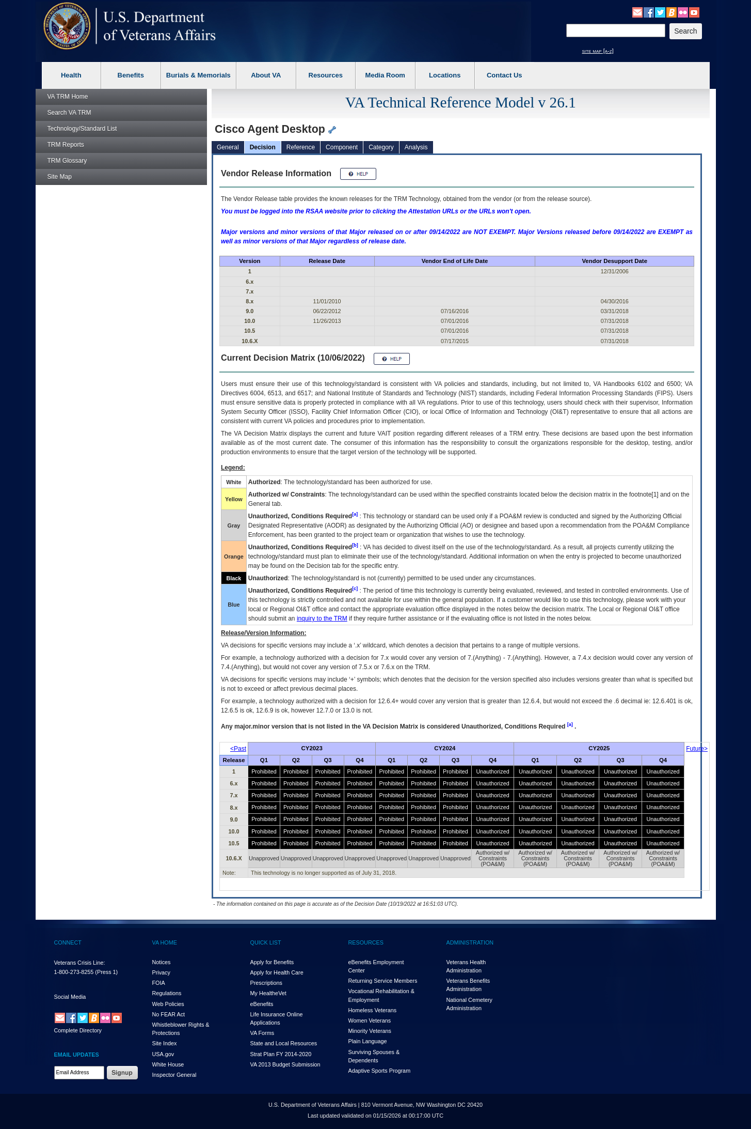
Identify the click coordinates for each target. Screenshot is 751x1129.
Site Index (164, 1043)
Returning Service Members (383, 981)
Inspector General (174, 1075)
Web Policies (168, 1004)
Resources (326, 75)
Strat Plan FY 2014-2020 (281, 1054)
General (228, 147)
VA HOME (164, 942)
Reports (65, 144)
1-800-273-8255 (74, 972)
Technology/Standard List (82, 128)
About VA (266, 75)
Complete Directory (78, 1030)
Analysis (416, 147)
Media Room (385, 75)
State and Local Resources (283, 1043)
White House (168, 1064)
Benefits (131, 75)
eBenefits (262, 1004)
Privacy (161, 972)
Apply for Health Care (276, 972)
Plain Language (367, 1041)
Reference (300, 147)
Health (71, 75)
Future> (697, 748)
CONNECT (68, 942)
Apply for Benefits (272, 962)
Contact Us (504, 75)
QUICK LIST (265, 942)
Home (67, 96)
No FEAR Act (168, 1014)
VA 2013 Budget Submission (285, 1064)
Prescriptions (266, 983)
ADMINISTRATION (470, 942)
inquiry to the (322, 618)
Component (342, 147)
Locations (444, 75)
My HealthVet (268, 993)
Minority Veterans (369, 1031)
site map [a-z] (598, 51)
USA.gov (163, 1054)
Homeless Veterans (372, 1010)
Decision (263, 147)
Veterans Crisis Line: (79, 963)
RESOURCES (366, 942)
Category (381, 147)
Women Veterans (369, 1020)
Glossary (67, 160)
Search (69, 112)
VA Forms (262, 1033)
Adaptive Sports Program (379, 1071)
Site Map (59, 176)
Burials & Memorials (198, 75)
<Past (238, 748)
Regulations (167, 993)
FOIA (158, 983)
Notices (161, 962)
